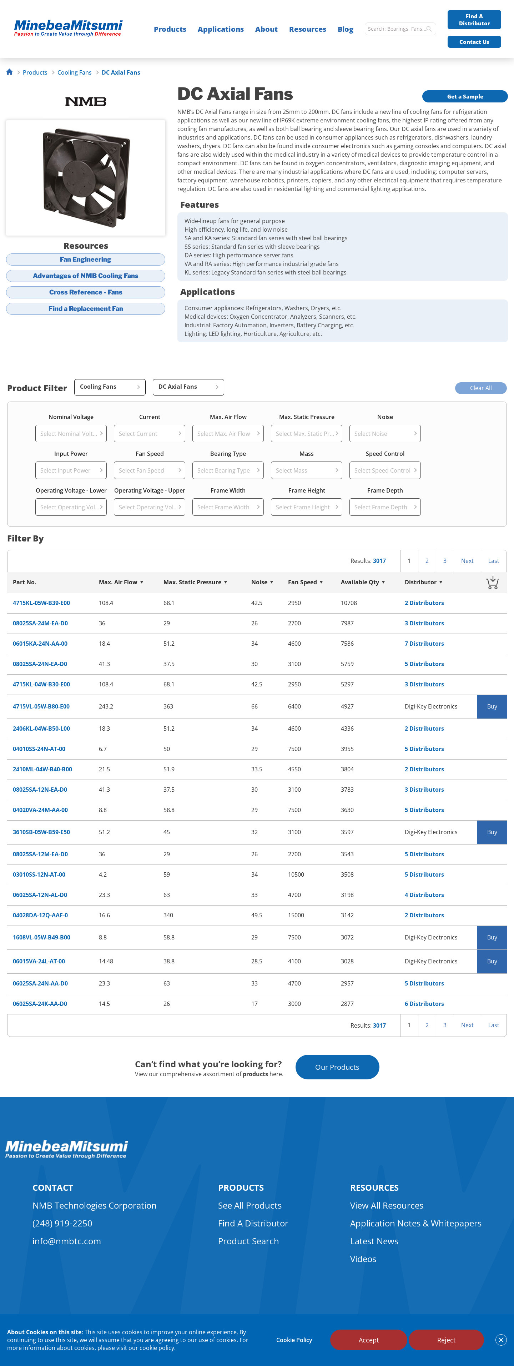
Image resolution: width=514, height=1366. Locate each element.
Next (467, 561)
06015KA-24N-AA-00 (40, 644)
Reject (446, 1340)
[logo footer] (66, 1157)
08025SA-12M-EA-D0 (40, 854)
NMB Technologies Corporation (94, 1205)
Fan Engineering (85, 259)
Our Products (337, 1067)
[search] (429, 28)
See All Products (250, 1205)
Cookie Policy (294, 1340)
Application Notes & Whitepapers (416, 1223)
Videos (363, 1259)
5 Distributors (424, 664)
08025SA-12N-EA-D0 (40, 790)
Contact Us (474, 41)
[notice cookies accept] (501, 1340)
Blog (345, 29)
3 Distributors (424, 623)
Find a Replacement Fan (86, 308)
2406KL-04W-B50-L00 (41, 729)
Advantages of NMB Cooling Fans (85, 275)
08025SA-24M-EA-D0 (40, 623)
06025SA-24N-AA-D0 (40, 984)
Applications (221, 29)
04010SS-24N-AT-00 (39, 749)
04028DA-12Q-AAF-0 (40, 915)
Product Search (248, 1241)
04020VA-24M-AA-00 (40, 810)
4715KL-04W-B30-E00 (41, 684)
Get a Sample (465, 96)
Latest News (374, 1241)
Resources (307, 29)
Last (493, 561)
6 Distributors (424, 1004)
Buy (492, 707)
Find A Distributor (474, 19)
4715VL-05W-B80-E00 (41, 707)
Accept (369, 1340)
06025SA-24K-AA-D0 (40, 1004)
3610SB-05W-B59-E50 (41, 832)
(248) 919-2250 (62, 1223)
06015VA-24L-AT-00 (39, 961)
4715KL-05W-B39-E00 (41, 603)
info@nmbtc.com (66, 1241)
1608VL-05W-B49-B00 (41, 937)
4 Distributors (424, 895)
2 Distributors (424, 603)
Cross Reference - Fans (85, 292)
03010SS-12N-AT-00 (39, 875)
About (266, 29)
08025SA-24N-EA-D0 (40, 664)
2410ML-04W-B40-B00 (42, 769)
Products (170, 29)
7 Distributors (424, 644)
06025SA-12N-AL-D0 (40, 895)
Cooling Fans (74, 72)
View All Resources (386, 1205)
